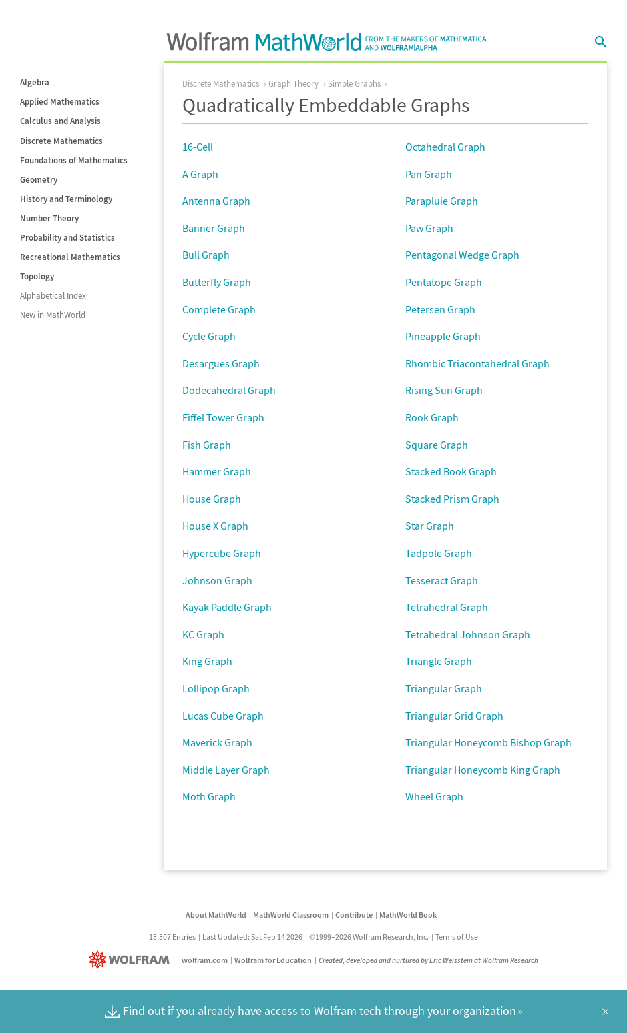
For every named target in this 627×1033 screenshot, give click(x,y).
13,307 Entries (172, 937)
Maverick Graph (217, 742)
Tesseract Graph (441, 580)
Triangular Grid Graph (454, 715)
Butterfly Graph (216, 282)
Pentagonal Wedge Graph (462, 254)
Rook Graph (432, 417)
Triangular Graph (443, 688)
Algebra (34, 82)
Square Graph (436, 444)
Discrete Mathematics (61, 141)
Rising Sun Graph (444, 390)
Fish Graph (206, 444)
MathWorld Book (408, 915)
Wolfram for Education (273, 960)
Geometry (38, 179)
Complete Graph (219, 309)
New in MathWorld (52, 315)
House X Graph (215, 525)
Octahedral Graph (445, 146)
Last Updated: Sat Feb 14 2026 (252, 937)
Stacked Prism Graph (452, 498)
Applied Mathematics (59, 101)
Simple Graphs (354, 83)
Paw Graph (429, 228)
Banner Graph (213, 228)
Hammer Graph (216, 471)
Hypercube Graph (221, 553)
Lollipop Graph (216, 688)
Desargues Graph (221, 363)
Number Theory (49, 218)
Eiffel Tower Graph (223, 417)
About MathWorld (216, 915)
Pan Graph (428, 174)
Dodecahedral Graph (229, 390)
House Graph (211, 498)
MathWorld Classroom (291, 915)
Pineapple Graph (443, 336)
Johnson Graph (217, 580)
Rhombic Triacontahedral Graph (477, 363)
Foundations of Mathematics (74, 160)
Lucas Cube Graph (223, 715)
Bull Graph (206, 254)
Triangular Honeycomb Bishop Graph (488, 742)
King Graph (207, 661)
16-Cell (197, 146)
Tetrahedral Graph (446, 607)
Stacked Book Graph (451, 471)
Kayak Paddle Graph (227, 607)
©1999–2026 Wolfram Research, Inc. (369, 937)
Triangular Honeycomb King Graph (482, 769)
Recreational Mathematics (70, 257)
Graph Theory (293, 83)
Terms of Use (456, 937)
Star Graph (429, 525)
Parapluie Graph (441, 200)
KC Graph (203, 634)
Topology (37, 276)
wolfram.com (205, 960)
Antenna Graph (216, 200)
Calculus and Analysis (60, 121)
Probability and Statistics (67, 237)
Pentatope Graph (443, 282)
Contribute (354, 915)
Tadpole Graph (438, 553)
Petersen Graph (440, 309)
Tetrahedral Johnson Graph (467, 634)
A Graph (200, 174)
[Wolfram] (132, 960)
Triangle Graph (438, 661)
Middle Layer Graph (226, 769)
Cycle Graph (209, 336)
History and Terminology (66, 199)
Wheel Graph (434, 796)
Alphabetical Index (53, 295)
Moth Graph (209, 796)
